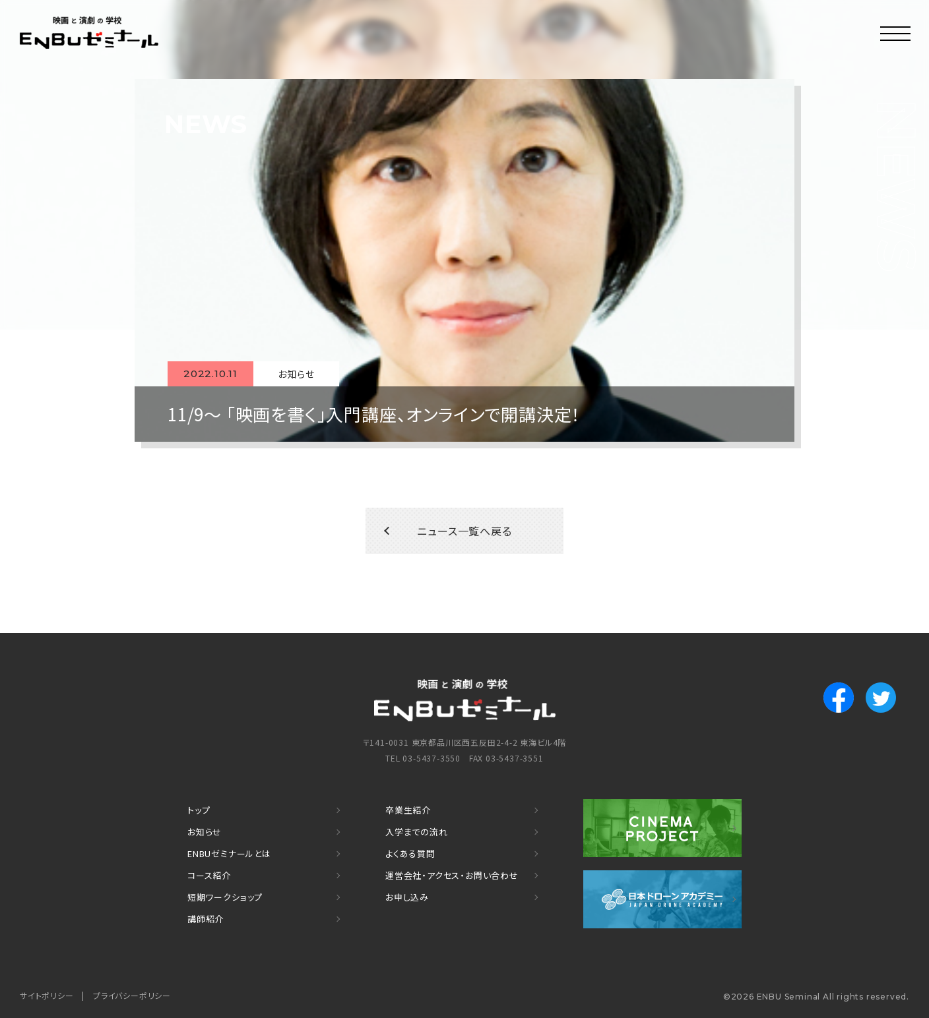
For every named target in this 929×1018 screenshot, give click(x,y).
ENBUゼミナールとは (229, 853)
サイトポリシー (47, 995)
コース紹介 (209, 875)
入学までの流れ (416, 831)
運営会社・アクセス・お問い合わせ (452, 875)
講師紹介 (205, 919)
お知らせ (204, 831)
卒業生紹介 (408, 810)
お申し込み (407, 897)
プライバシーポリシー (132, 995)
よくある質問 (410, 853)
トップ (198, 810)
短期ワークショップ (225, 897)
